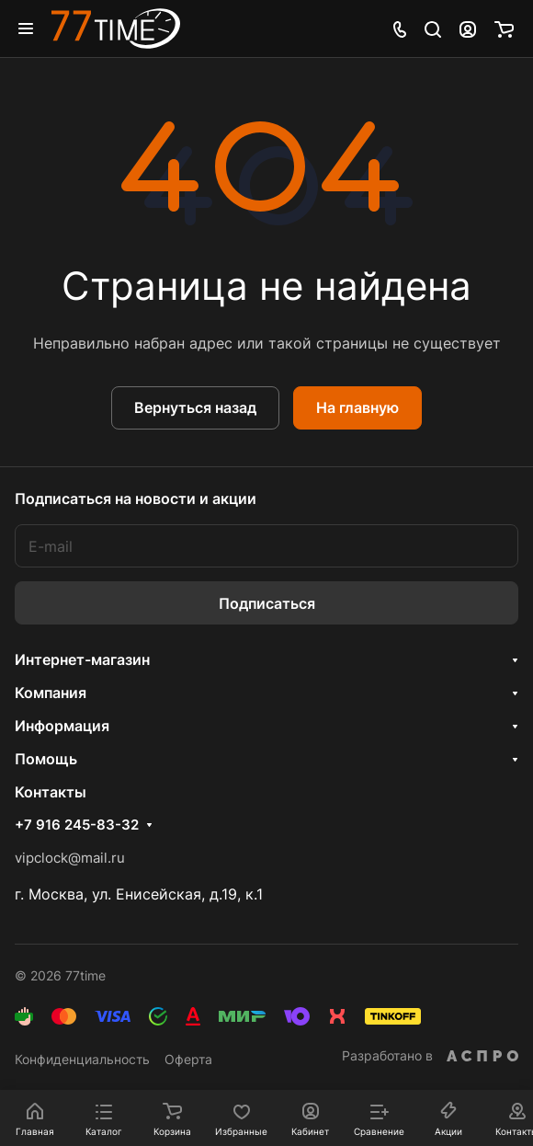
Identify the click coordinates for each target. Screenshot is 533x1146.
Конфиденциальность (82, 1059)
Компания (50, 692)
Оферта (188, 1059)
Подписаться (267, 603)
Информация (62, 725)
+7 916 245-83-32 (77, 825)
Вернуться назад (195, 407)
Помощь (46, 759)
